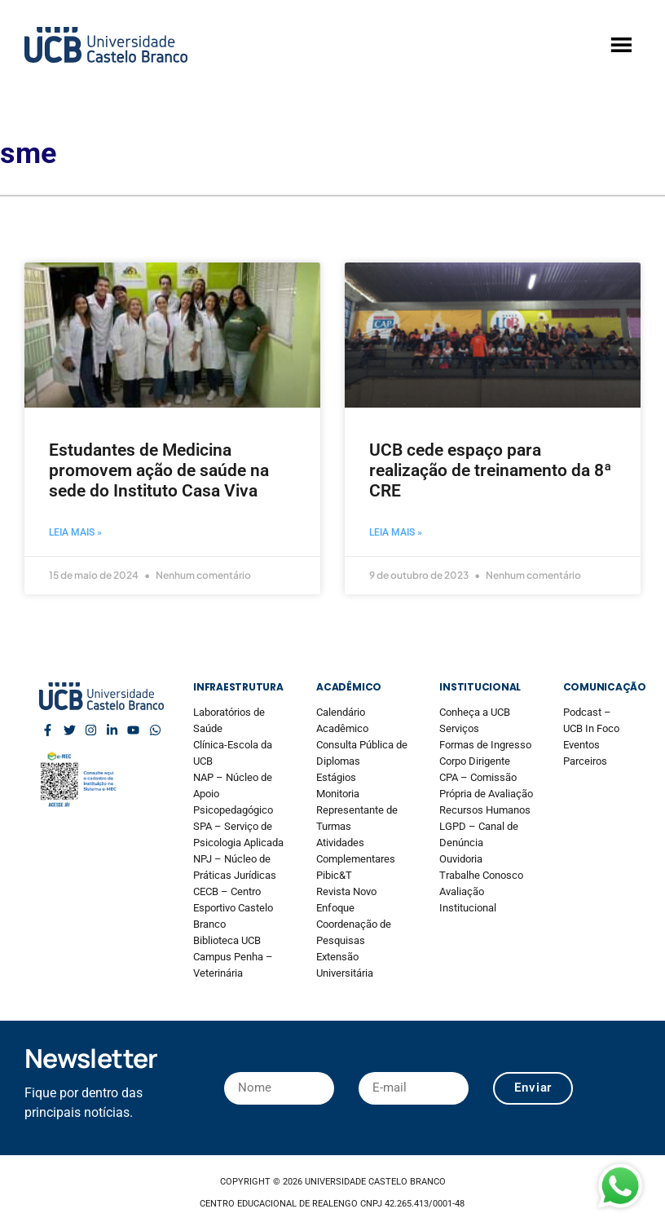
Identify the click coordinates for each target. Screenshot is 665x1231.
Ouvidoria (460, 859)
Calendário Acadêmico (342, 720)
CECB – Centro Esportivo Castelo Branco (233, 907)
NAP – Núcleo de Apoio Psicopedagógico (233, 793)
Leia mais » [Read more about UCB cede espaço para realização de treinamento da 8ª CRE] (395, 532)
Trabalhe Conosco (481, 875)
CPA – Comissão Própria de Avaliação (486, 785)
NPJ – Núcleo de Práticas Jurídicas (234, 867)
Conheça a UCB (474, 712)
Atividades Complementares (355, 850)
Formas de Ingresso (485, 745)
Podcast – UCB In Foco (591, 720)
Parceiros (585, 761)
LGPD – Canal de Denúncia (478, 834)
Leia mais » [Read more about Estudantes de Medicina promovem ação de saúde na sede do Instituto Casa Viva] (75, 532)
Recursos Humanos (485, 810)
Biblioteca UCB (227, 940)
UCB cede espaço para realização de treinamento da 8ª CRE (490, 470)
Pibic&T (334, 875)
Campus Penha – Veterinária (233, 965)
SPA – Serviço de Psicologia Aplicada (238, 834)
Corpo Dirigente (474, 761)
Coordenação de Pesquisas (353, 932)
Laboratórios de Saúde (229, 720)
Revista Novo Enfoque (346, 899)
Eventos (581, 745)
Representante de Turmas (357, 818)
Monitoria (337, 794)
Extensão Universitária (344, 965)
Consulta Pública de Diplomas (361, 753)
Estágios (336, 777)
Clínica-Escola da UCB (232, 753)
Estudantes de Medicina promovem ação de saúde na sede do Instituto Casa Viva (159, 470)
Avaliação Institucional (467, 899)
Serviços (459, 728)
